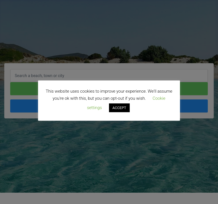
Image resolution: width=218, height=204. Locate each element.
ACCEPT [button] (119, 108)
